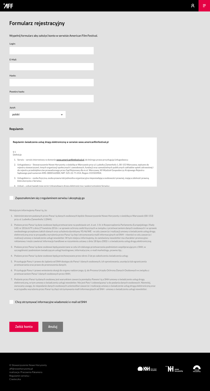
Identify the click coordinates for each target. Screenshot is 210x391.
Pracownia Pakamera (31, 372)
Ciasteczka (15, 379)
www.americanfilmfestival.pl (70, 159)
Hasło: (13, 75)
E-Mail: (13, 59)
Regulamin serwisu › (19, 375)
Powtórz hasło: (17, 91)
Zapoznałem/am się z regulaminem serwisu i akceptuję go (50, 198)
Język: (13, 107)
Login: (13, 43)
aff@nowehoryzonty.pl (21, 368)
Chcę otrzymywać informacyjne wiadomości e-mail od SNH (51, 302)
